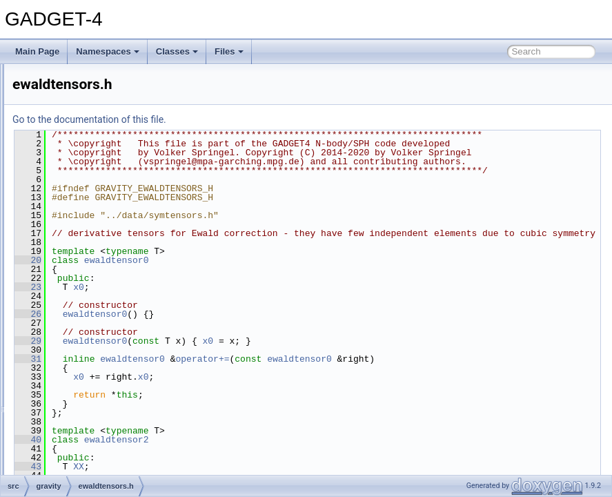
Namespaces (107, 51)
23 (200, 350)
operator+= (375, 422)
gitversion (74, 200)
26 (200, 377)
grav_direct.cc (93, 291)
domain (70, 154)
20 (200, 323)
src (51, 94)
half (63, 397)
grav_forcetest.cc (99, 322)
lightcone (73, 428)
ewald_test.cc (93, 261)
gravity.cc (85, 352)
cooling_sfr (77, 109)
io (60, 413)
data (64, 124)
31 (200, 422)
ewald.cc (84, 230)
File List (48, 79)
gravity (69, 215)
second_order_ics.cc (106, 367)
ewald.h (82, 246)
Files (229, 51)
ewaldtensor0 (289, 323)
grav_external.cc (98, 306)
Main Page (37, 51)
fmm (64, 170)
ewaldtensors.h (96, 276)
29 (200, 404)
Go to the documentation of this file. (262, 119)
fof (61, 185)
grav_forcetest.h (97, 337)
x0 (251, 350)
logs (64, 443)
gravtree (72, 382)
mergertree (77, 473)
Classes (177, 51)
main (66, 458)
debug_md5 (78, 139)
